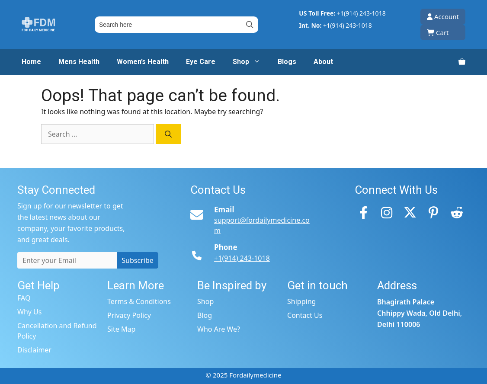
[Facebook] (363, 212)
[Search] (168, 134)
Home (31, 62)
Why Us (29, 312)
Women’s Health (143, 62)
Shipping (301, 301)
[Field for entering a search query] (176, 24)
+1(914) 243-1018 (361, 13)
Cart (438, 32)
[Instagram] (386, 212)
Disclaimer (34, 350)
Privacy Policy (129, 315)
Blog (204, 315)
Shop (251, 62)
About (323, 62)
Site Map (121, 329)
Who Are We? (218, 329)
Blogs (287, 62)
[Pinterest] (433, 212)
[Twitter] (410, 212)
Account (443, 16)
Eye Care (200, 62)
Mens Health (78, 62)
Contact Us (304, 315)
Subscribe (137, 260)
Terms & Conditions (139, 301)
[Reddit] (456, 212)
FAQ (23, 298)
